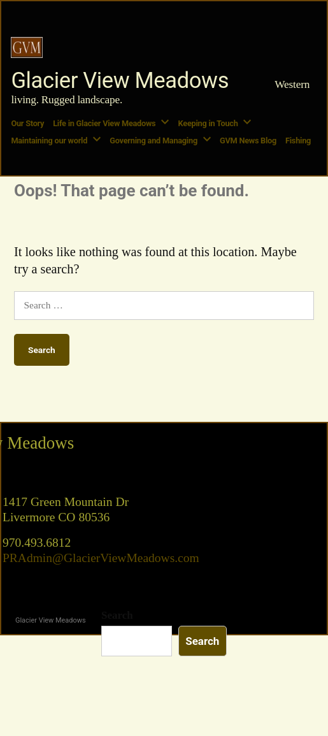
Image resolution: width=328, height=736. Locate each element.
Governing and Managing (153, 140)
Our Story (27, 123)
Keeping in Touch (208, 123)
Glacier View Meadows (120, 80)
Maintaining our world (49, 140)
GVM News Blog (248, 140)
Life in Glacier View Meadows (104, 123)
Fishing (298, 140)
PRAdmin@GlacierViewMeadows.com (101, 558)
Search (117, 615)
